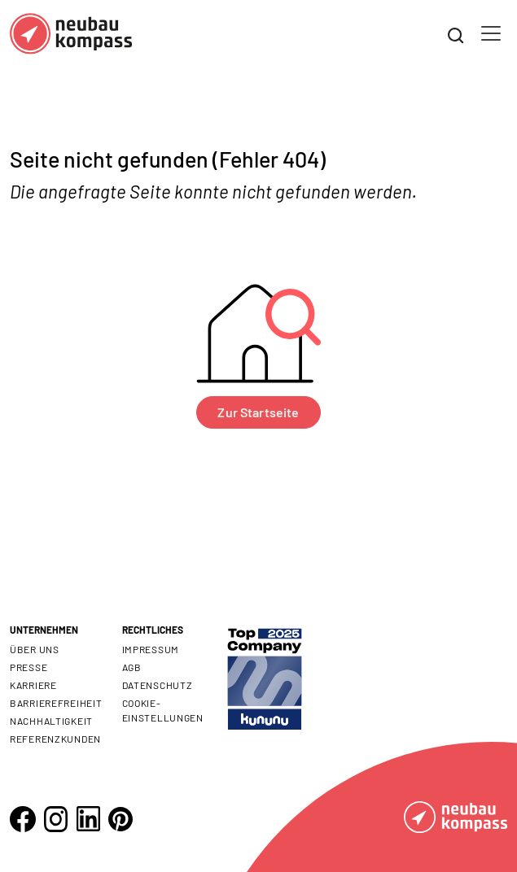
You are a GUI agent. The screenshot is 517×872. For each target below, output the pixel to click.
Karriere (33, 685)
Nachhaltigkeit (51, 720)
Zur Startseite (258, 412)
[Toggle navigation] (491, 33)
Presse (28, 667)
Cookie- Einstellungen (163, 710)
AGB (132, 667)
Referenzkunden (55, 738)
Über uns (34, 649)
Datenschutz (157, 685)
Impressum (150, 649)
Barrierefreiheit (56, 702)
